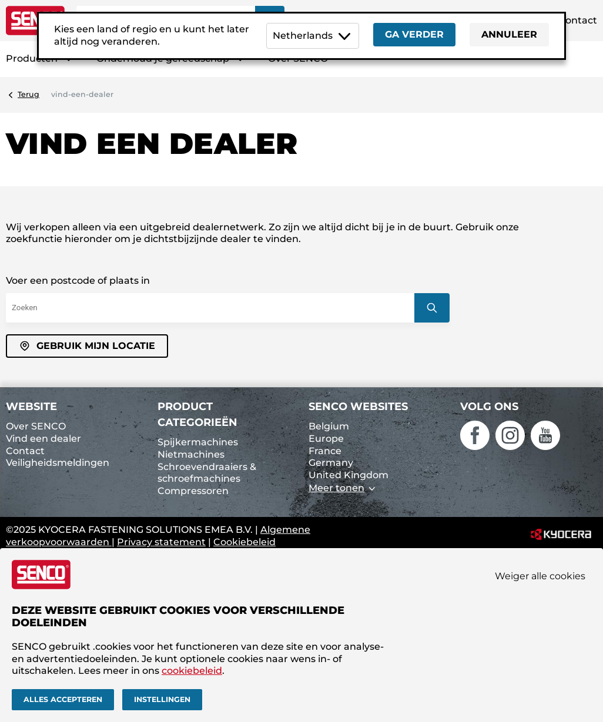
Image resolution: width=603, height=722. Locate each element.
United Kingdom (348, 475)
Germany (331, 462)
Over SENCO (36, 426)
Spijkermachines (198, 442)
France (325, 450)
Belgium (329, 426)
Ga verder (414, 34)
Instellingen (162, 699)
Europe (326, 438)
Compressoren (193, 490)
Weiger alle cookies (540, 576)
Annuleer (509, 34)
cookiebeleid (192, 670)
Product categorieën (197, 414)
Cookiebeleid (244, 542)
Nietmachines (191, 454)
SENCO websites (358, 406)
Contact (577, 20)
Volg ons (489, 406)
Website (31, 406)
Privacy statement (161, 542)
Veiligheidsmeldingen (57, 462)
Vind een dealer (43, 438)
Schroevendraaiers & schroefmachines (207, 473)
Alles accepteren (63, 699)
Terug (28, 94)
